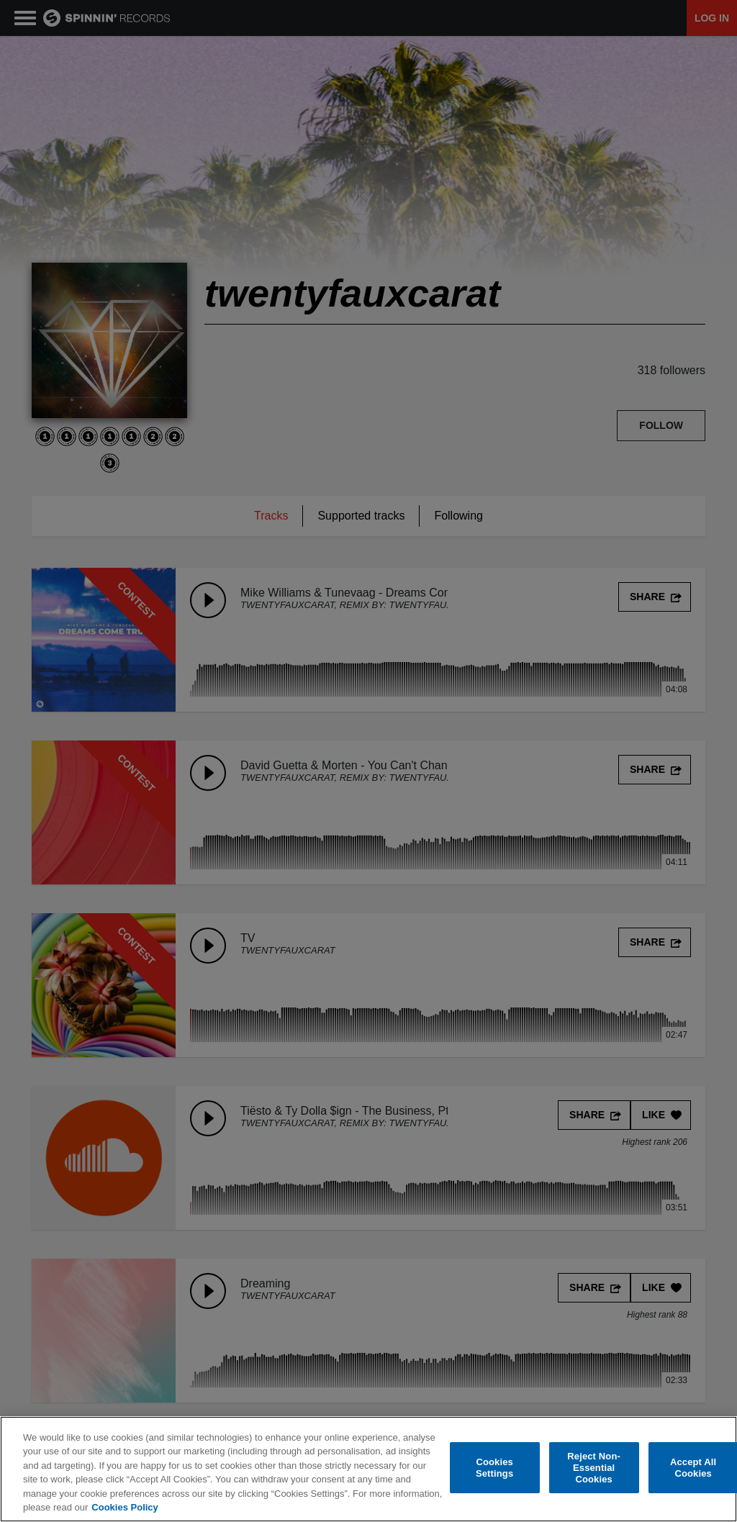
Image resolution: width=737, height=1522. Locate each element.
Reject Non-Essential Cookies (593, 1468)
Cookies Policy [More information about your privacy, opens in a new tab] (124, 1507)
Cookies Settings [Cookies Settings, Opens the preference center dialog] (494, 1468)
